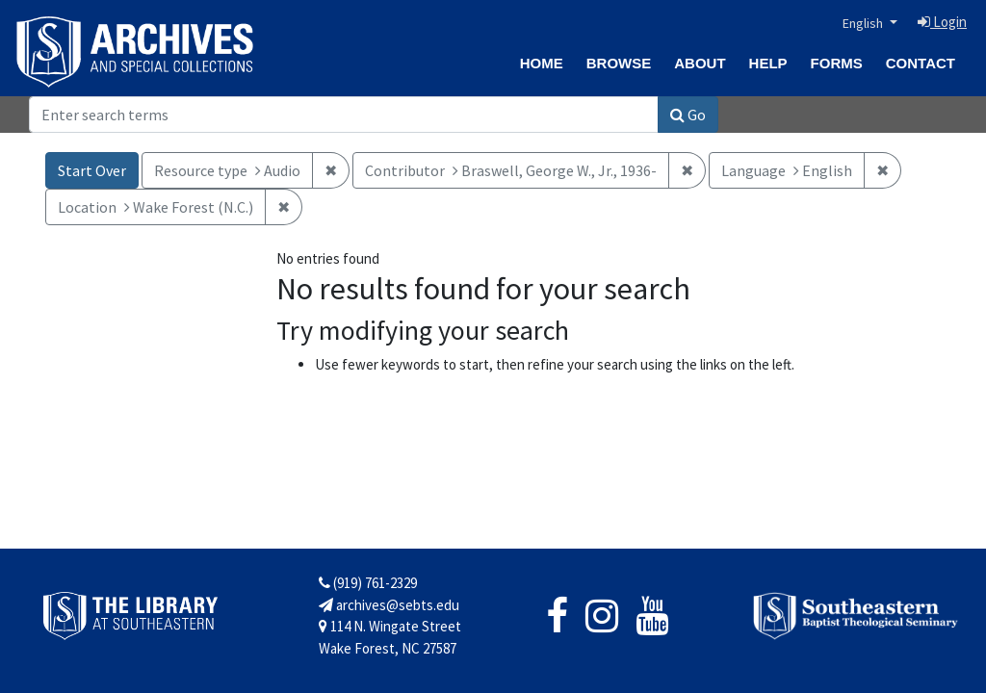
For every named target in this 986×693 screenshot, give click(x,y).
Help (768, 63)
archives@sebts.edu (389, 605)
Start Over (92, 170)
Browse (619, 63)
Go (688, 114)
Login (942, 22)
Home (541, 63)
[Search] (344, 114)
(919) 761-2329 (368, 583)
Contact (920, 63)
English (864, 23)
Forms (837, 63)
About (699, 63)
